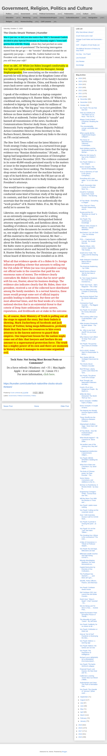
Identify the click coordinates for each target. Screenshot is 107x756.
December (84, 99)
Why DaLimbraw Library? (85, 32)
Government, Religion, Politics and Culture (47, 8)
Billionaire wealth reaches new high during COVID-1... (89, 555)
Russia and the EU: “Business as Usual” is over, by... (88, 214)
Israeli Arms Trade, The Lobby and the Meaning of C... (89, 255)
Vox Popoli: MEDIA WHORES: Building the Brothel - (89, 460)
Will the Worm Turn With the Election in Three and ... (88, 500)
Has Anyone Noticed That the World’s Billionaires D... (89, 298)
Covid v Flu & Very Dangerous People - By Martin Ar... (89, 389)
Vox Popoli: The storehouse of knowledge (85, 221)
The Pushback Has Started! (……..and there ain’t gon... (87, 576)
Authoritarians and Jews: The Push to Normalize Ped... (88, 684)
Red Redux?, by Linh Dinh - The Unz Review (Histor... (89, 234)
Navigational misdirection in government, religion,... (88, 453)
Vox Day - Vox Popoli (83, 54)
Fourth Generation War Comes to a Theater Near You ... (88, 187)
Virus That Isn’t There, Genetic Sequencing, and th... (88, 207)
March (82, 715)
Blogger (64, 751)
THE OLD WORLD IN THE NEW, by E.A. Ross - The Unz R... (87, 114)
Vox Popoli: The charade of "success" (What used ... (88, 691)
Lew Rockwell (81, 58)
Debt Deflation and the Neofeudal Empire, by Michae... (88, 150)
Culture (85, 14)
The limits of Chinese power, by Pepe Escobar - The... (87, 473)
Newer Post (8, 406)
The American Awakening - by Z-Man (89, 267)
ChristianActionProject (48, 18)
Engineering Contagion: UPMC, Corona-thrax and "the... (88, 493)
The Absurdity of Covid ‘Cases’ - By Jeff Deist (88, 620)
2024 (80, 84)
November (84, 102)
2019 (80, 725)
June (82, 706)
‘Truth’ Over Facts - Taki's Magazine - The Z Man (88, 286)
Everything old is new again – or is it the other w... (89, 180)
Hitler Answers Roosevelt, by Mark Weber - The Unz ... (89, 325)
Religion (9, 21)
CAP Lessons (46, 21)
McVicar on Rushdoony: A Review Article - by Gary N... (89, 487)
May (82, 709)
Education (9, 18)
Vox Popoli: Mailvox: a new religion (87, 163)
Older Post (65, 406)
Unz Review (80, 61)
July (81, 703)
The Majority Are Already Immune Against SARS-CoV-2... (89, 412)
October (83, 105)
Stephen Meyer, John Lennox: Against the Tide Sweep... (87, 248)
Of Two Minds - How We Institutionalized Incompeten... (88, 433)
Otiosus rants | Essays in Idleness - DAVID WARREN (88, 227)
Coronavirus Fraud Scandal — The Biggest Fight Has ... (89, 305)
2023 (80, 87)
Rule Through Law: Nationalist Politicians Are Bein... (88, 382)
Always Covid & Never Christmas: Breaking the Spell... (89, 121)
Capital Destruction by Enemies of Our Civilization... (87, 569)
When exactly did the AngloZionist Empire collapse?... (88, 135)
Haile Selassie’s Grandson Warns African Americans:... (89, 261)
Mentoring (26, 18)
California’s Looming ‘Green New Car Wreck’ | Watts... (89, 678)
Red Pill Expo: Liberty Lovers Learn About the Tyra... (89, 371)
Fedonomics (68, 14)
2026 (80, 78)
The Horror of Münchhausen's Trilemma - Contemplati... (86, 142)
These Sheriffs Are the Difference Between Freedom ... (87, 419)
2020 (80, 96)
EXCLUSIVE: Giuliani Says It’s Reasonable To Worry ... (89, 352)
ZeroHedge (80, 65)
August (82, 700)
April (82, 712)
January (83, 721)
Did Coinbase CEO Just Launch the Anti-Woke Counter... (88, 594)
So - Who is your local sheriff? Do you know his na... (88, 332)
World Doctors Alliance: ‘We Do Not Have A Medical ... (88, 273)
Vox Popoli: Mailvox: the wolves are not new (88, 647)
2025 (80, 81)
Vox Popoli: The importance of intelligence (85, 652)
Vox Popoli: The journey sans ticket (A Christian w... (88, 345)
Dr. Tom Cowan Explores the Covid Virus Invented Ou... (88, 280)
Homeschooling (26, 21)
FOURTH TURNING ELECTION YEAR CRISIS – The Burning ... (88, 194)
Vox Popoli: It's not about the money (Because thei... (88, 312)
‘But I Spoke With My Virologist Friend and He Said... (89, 359)
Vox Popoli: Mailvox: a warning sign (87, 642)
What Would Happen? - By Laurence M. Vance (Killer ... (89, 439)
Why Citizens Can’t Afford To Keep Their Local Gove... (89, 339)
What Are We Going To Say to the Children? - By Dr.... (88, 157)
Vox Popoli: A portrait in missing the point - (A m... (88, 523)
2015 (80, 737)
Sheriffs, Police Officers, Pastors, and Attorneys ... (88, 582)
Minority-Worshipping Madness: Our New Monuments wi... (87, 562)
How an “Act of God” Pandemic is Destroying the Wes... (89, 636)
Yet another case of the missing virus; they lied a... (88, 446)
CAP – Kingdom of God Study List (88, 45)
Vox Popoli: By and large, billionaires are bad (88, 550)
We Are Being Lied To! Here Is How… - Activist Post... (89, 608)
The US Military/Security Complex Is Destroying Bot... (88, 291)
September (84, 697)
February (83, 718)
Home (36, 406)
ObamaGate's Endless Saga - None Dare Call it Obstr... (88, 426)
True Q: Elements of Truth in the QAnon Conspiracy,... (89, 173)
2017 (80, 731)
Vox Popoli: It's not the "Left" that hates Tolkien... (87, 530)
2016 (80, 734)
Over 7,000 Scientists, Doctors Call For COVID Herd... (89, 517)
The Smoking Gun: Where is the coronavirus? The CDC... (89, 537)
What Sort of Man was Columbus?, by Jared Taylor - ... (88, 466)
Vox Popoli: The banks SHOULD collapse (87, 665)
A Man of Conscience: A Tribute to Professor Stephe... (88, 544)
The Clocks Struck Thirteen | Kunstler (87, 365)
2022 (80, 90)
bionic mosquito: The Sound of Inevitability (88, 168)
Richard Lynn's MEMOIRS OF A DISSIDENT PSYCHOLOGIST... (89, 659)
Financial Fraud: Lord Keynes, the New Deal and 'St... (88, 671)
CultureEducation (72, 18)
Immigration (92, 18)
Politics (8, 14)
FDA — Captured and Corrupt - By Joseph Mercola (88, 241)
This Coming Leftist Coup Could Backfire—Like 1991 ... (88, 318)
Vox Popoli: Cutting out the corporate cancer (89, 511)
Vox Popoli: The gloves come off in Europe (88, 376)
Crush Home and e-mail (84, 36)
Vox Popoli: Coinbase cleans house (87, 588)
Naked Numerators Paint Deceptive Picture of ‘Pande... (88, 614)
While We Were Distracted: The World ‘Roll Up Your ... (88, 396)
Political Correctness (47, 14)
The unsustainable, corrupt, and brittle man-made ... (89, 128)
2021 (80, 93)
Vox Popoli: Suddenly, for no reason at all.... (88, 625)
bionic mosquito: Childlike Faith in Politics (89, 402)
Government (25, 14)
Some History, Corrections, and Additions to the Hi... (88, 480)
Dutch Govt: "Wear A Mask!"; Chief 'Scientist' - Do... (89, 601)
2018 (80, 728)
